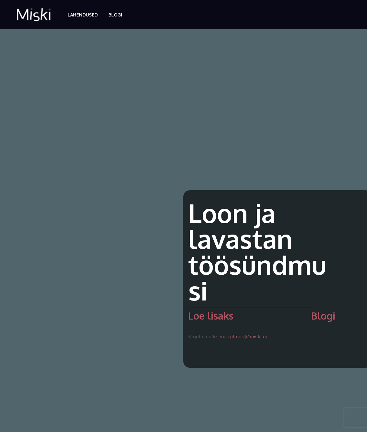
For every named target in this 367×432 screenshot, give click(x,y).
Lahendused (83, 14)
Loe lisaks (210, 316)
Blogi (115, 14)
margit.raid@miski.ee (244, 336)
